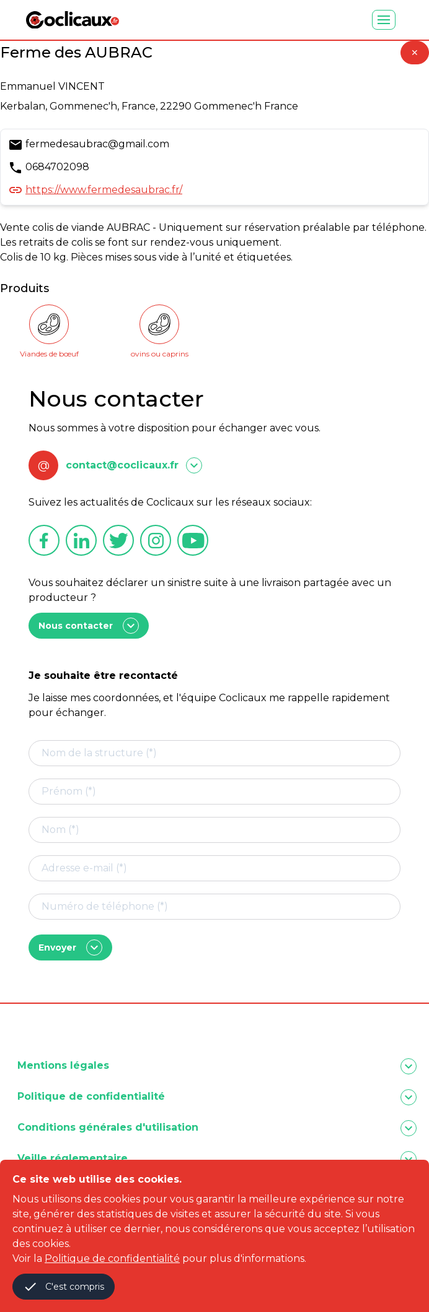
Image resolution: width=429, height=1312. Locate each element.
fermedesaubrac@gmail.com (97, 144)
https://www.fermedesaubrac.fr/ (103, 190)
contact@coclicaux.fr (122, 465)
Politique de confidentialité (112, 1258)
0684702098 (57, 167)
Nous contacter (88, 626)
